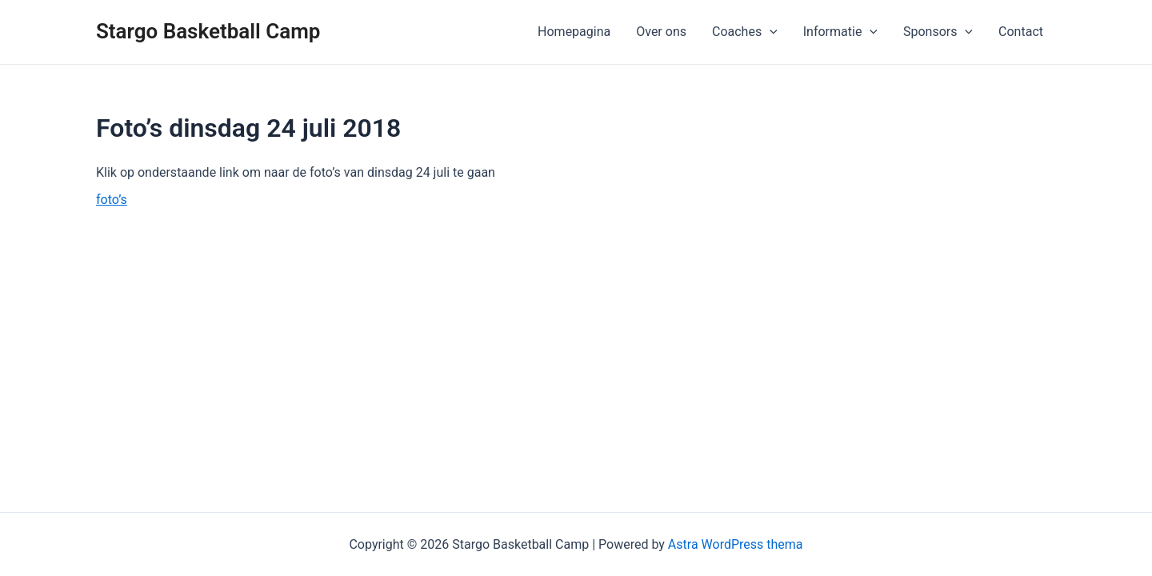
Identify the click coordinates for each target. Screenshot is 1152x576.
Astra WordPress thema (735, 544)
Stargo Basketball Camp (208, 31)
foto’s (111, 199)
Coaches (745, 32)
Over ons (661, 31)
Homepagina (574, 31)
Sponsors (938, 32)
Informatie (840, 32)
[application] (770, 32)
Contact (1020, 31)
